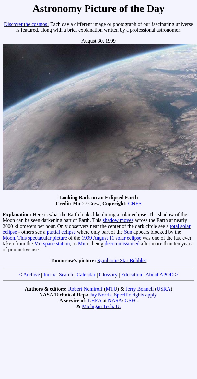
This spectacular (34, 237)
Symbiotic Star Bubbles (121, 260)
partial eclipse (61, 232)
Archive (31, 274)
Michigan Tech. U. (101, 306)
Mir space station (52, 243)
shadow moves (118, 220)
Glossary (108, 274)
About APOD (159, 274)
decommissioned (122, 243)
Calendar (86, 274)
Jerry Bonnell (140, 289)
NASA (115, 300)
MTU (111, 289)
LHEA (95, 300)
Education (131, 274)
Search (66, 274)
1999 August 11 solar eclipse (111, 237)
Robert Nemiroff (85, 289)
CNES (135, 203)
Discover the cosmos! (26, 24)
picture (59, 237)
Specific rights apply (135, 294)
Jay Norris (100, 294)
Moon (9, 237)
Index (49, 274)
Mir (82, 243)
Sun (128, 232)
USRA (164, 289)
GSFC (131, 300)
